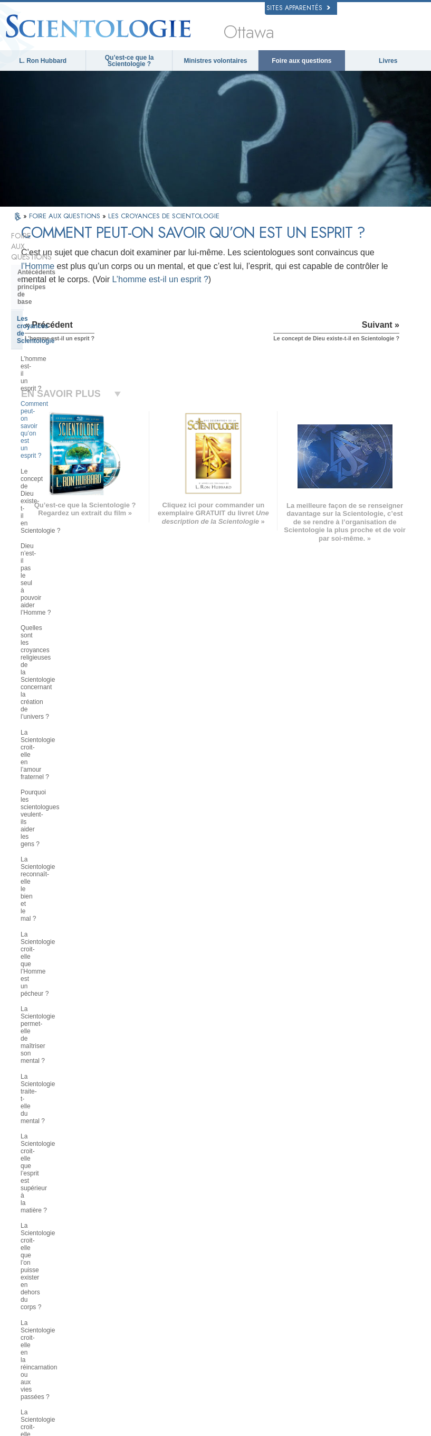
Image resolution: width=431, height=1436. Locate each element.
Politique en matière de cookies (257, 1431)
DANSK (37, 1238)
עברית (36, 1260)
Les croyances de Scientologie (63, 268)
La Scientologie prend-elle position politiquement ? (69, 655)
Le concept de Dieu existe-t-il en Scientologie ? (66, 328)
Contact (214, 1299)
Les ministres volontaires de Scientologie (348, 1275)
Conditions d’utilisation (331, 1431)
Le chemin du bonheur (340, 1317)
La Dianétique (330, 1220)
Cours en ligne (223, 1279)
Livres (388, 60)
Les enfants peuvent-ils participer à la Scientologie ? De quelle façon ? (70, 678)
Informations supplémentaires (242, 1289)
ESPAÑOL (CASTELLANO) (139, 1259)
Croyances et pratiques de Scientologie (238, 1224)
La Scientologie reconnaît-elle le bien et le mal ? (66, 457)
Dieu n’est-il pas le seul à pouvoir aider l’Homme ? (67, 351)
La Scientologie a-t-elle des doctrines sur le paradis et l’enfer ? (69, 747)
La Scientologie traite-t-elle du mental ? (62, 526)
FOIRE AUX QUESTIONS (65, 216)
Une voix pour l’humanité (236, 1238)
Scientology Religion (338, 1241)
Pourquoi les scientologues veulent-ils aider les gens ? (58, 434)
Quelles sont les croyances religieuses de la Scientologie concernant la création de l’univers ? (61, 381)
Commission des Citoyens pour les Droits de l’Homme (352, 1384)
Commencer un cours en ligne (350, 1261)
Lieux (211, 1310)
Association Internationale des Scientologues (350, 1293)
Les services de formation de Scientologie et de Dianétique (61, 873)
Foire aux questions (301, 60)
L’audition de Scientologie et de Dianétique (64, 897)
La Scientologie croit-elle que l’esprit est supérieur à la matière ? (69, 549)
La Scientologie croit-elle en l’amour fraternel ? (59, 411)
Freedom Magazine (337, 1307)
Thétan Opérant (40, 933)
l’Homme (287, 280)
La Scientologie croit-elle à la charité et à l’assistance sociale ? (67, 632)
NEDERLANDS (46, 1302)
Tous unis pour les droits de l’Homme (347, 1349)
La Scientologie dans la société (64, 1115)
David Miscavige (333, 1251)
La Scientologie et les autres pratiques (60, 1007)
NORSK (114, 1228)
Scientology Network (338, 1230)
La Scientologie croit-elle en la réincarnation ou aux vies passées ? (63, 606)
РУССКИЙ (40, 1281)
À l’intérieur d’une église (54, 965)
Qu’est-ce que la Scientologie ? (129, 61)
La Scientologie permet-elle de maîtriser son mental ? (63, 503)
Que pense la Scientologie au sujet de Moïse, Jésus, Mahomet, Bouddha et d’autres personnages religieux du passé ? (69, 777)
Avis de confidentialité (184, 1431)
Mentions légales (388, 1431)
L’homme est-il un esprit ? (239, 308)
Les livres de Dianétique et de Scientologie (62, 849)
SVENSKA (118, 1238)
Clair (24, 917)
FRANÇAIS (41, 1249)
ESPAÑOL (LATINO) (130, 1249)
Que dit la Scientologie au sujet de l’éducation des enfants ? (64, 701)
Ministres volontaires (215, 60)
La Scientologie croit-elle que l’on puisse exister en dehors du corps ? (67, 575)
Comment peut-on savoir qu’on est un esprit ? (69, 305)
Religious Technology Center (60, 1060)
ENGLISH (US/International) (63, 1218)
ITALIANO (117, 1279)
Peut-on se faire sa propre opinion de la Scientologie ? (68, 724)
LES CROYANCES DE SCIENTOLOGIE (163, 216)
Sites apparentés (298, 8)
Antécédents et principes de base (67, 251)
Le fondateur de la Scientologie (64, 807)
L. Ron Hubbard (42, 60)
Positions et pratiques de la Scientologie (58, 984)
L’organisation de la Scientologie (66, 1028)
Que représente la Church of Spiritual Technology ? (59, 1079)
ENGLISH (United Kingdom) (63, 1228)
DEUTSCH (41, 1312)
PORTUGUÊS (122, 1289)
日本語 (35, 1271)
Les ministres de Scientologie (62, 948)
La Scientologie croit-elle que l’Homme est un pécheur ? (61, 480)
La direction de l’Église (52, 1044)
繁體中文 (38, 1292)
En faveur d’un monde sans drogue (347, 1331)
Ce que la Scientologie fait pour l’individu (64, 826)
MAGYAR (116, 1218)
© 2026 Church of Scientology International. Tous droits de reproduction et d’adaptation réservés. (146, 1425)
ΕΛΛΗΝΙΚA (119, 1269)
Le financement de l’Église (57, 1099)
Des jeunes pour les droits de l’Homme (349, 1367)
